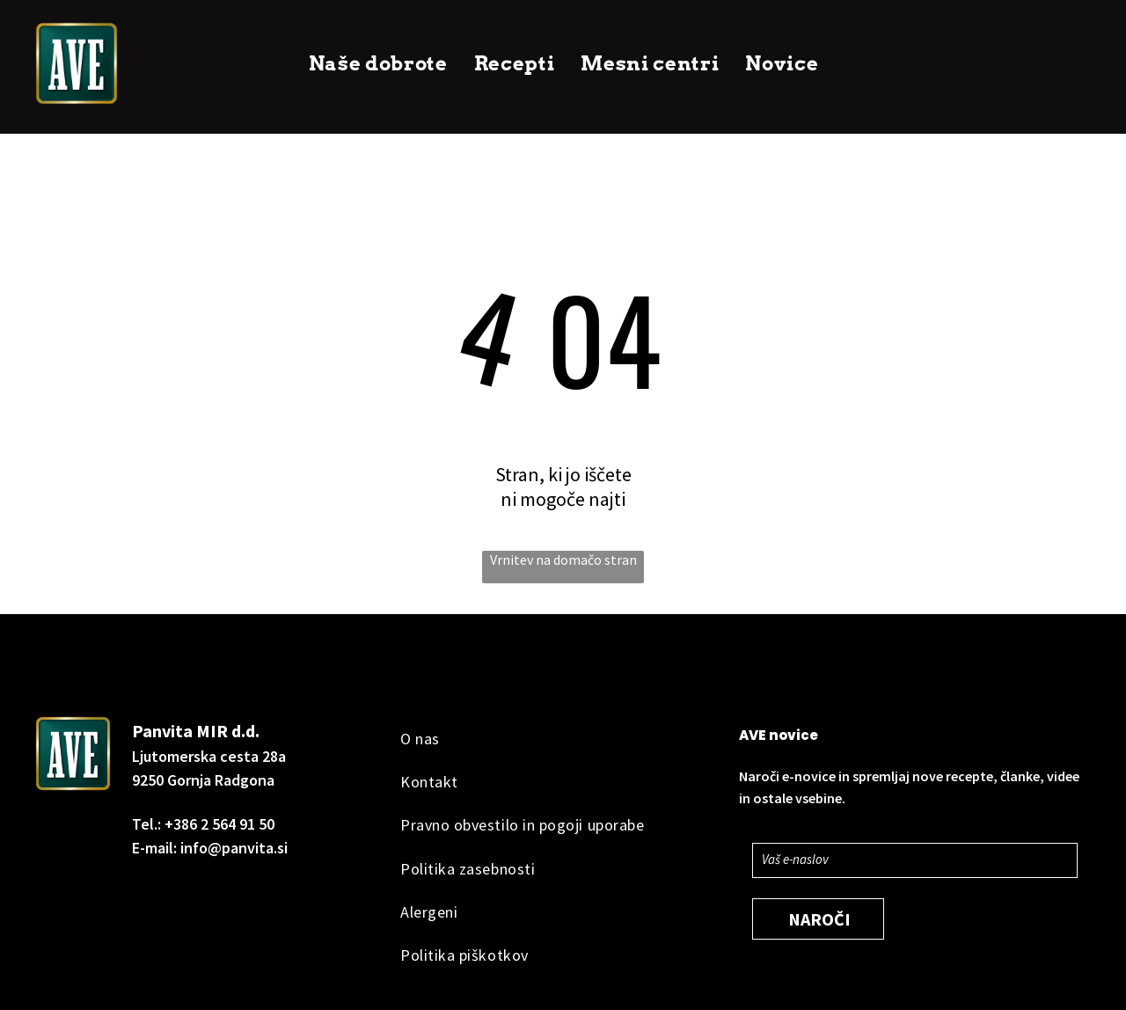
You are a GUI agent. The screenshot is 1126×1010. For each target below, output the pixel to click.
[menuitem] (378, 64)
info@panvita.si (234, 848)
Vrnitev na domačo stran (563, 559)
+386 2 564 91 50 (219, 824)
